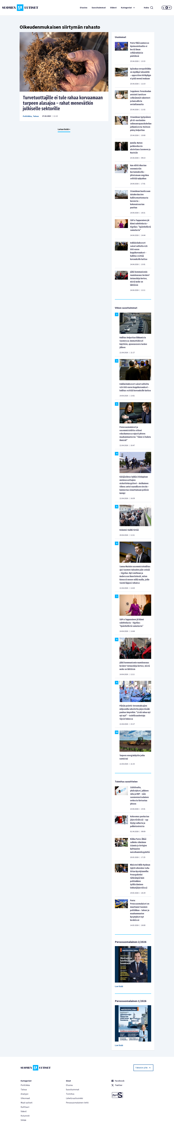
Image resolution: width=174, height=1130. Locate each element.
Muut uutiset (26, 1102)
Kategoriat (128, 7)
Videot (113, 7)
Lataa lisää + (64, 129)
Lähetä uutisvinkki (74, 1098)
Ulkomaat (25, 1098)
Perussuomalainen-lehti (77, 1102)
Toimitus (70, 1093)
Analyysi (24, 1093)
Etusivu (83, 7)
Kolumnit (25, 1115)
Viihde (23, 1120)
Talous (36, 116)
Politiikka (27, 116)
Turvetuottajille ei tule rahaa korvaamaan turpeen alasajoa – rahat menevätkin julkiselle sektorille (63, 103)
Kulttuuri (25, 1107)
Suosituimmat (99, 7)
